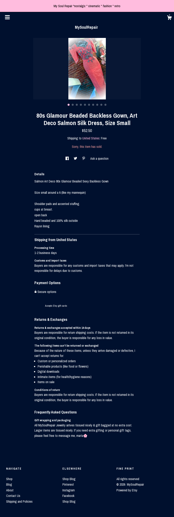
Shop (9, 479)
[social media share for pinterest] (84, 158)
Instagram (68, 490)
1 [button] (69, 105)
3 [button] (77, 105)
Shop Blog (69, 479)
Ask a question (99, 158)
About (10, 490)
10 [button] (105, 105)
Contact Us (13, 495)
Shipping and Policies (19, 501)
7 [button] (93, 105)
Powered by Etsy (126, 490)
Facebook (68, 495)
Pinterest (68, 484)
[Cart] (169, 18)
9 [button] (101, 105)
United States (90, 138)
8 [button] (97, 105)
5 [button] (85, 105)
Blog (9, 484)
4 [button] (81, 105)
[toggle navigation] (7, 17)
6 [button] (89, 105)
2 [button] (73, 105)
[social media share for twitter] (76, 158)
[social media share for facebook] (68, 158)
